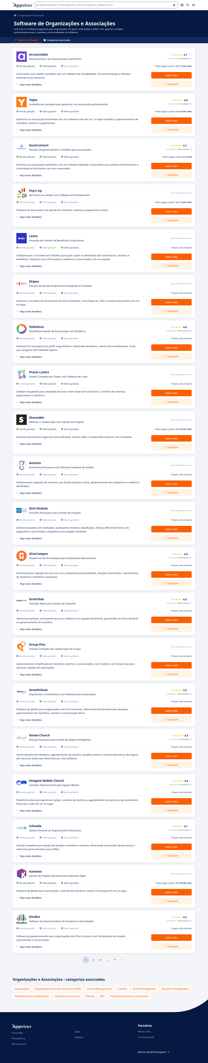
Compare (173, 84)
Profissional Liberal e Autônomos (129, 996)
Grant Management (144, 988)
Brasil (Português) (158, 1052)
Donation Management (175, 988)
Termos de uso (19, 1044)
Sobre (77, 1031)
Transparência (18, 1038)
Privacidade (17, 1032)
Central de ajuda (146, 1037)
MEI (102, 996)
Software (79, 1037)
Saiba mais (171, 75)
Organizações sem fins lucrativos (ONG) (58, 988)
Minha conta (144, 1031)
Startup (89, 996)
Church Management (99, 988)
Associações (22, 988)
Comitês (122, 988)
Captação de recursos (67, 996)
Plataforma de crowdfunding (32, 996)
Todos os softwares (26, 40)
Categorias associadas (57, 40)
